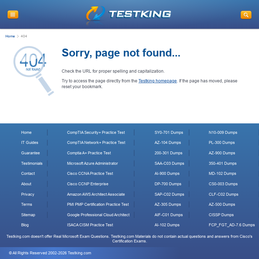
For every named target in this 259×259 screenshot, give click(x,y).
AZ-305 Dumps (168, 204)
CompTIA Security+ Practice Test (96, 132)
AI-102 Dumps (167, 225)
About (26, 184)
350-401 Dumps (223, 163)
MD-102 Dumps (222, 173)
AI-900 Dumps (167, 173)
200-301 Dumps (169, 153)
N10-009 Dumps (223, 132)
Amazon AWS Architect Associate (96, 194)
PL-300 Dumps (222, 142)
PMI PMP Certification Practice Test (98, 204)
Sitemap (28, 215)
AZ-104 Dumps (168, 142)
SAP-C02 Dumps (169, 194)
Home (10, 36)
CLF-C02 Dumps (224, 194)
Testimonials (32, 163)
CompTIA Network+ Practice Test (96, 142)
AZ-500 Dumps (222, 204)
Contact (28, 173)
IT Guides (29, 142)
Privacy (27, 194)
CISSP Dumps (221, 215)
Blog (25, 225)
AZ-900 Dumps (222, 153)
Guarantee (30, 153)
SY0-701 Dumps (169, 132)
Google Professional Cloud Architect (98, 215)
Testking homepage (157, 80)
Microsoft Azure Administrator (92, 163)
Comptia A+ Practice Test (89, 153)
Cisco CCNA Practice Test (90, 173)
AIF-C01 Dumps (169, 215)
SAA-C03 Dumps (169, 163)
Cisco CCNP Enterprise (87, 184)
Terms (26, 204)
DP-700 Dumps (168, 184)
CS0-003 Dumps (223, 184)
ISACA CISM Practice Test (90, 225)
